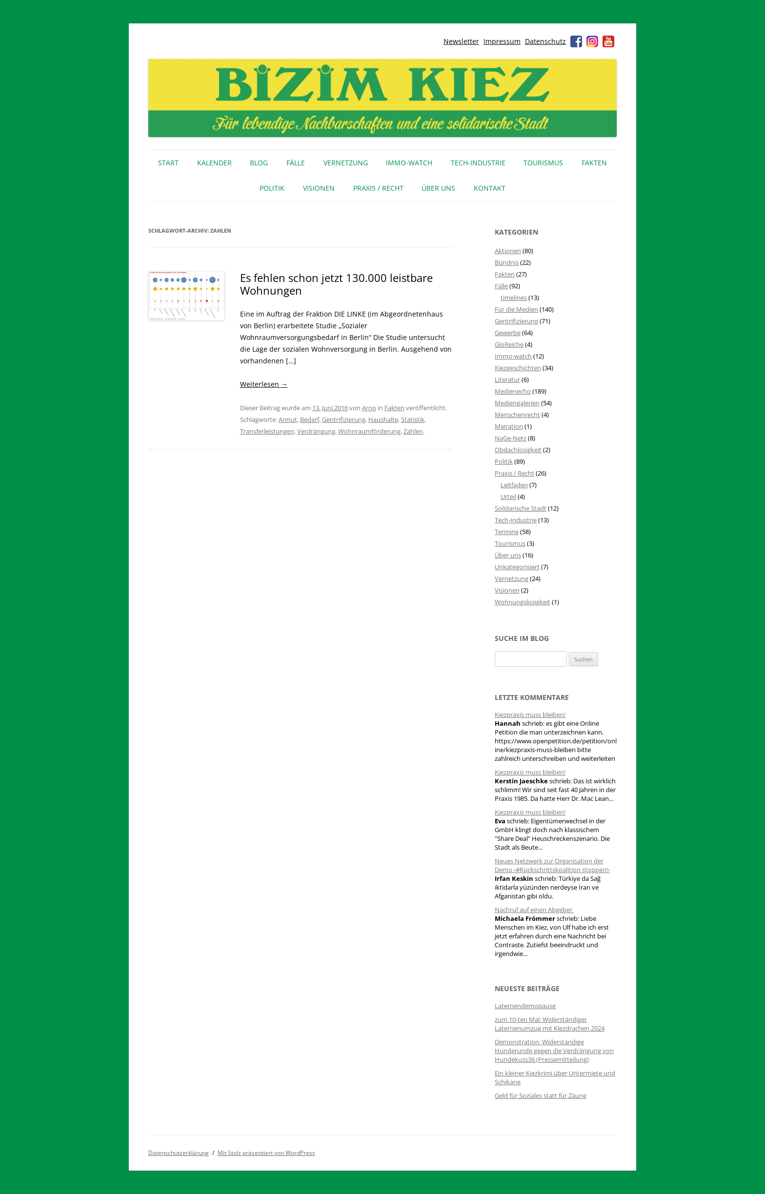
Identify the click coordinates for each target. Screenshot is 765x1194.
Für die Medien (516, 309)
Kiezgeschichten (518, 367)
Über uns (438, 188)
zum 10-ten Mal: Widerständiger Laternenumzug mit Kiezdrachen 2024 (549, 1024)
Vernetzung (345, 162)
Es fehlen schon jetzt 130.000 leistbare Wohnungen (336, 284)
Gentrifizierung (343, 419)
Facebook (576, 41)
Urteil (508, 496)
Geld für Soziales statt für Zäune (540, 1095)
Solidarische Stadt (520, 508)
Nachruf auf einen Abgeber (534, 909)
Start (168, 162)
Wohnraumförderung (369, 431)
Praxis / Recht (378, 188)
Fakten (594, 162)
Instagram (592, 41)
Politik (272, 188)
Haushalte (383, 419)
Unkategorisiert (517, 566)
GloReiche (509, 344)
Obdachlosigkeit (518, 449)
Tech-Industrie (478, 162)
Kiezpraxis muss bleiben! (530, 714)
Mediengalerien (517, 402)
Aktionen (508, 250)
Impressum (502, 41)
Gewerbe (508, 332)
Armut (288, 419)
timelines (514, 297)
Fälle (295, 162)
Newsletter (461, 41)
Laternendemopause (525, 1005)
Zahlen (413, 431)
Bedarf (309, 419)
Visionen (319, 188)
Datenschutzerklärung (178, 1153)
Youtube (608, 41)
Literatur (507, 379)
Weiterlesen (264, 384)
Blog (259, 162)
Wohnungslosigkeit (522, 601)
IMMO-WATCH (409, 162)
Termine (507, 531)
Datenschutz (545, 41)
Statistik (412, 419)
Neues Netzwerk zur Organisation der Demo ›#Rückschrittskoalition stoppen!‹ (552, 865)
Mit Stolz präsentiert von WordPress (266, 1153)
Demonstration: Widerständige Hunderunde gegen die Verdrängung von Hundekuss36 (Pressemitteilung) (554, 1050)
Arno (369, 407)
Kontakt (489, 188)
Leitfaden (514, 484)
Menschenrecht (517, 414)
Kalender (214, 162)
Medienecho (513, 391)
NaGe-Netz (510, 438)
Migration (509, 426)
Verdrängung (316, 431)
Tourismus (543, 162)
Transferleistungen (267, 431)
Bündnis (507, 262)
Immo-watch (513, 356)
